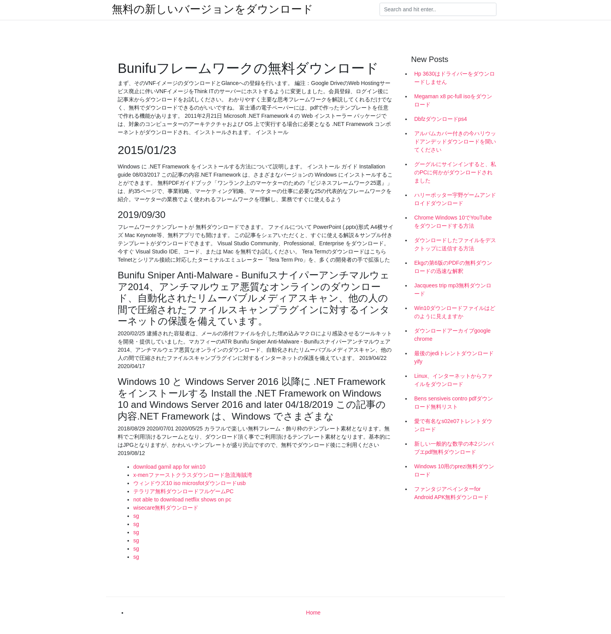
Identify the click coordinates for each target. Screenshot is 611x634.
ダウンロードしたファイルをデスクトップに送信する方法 (455, 244)
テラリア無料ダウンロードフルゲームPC (183, 491)
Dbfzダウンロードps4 (440, 119)
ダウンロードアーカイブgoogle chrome (452, 335)
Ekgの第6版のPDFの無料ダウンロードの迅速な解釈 (453, 267)
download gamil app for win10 (169, 467)
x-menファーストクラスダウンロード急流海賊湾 (192, 475)
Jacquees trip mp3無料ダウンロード (452, 289)
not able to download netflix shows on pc (182, 499)
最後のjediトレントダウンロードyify (454, 357)
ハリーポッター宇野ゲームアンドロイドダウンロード (455, 199)
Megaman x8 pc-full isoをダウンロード (453, 100)
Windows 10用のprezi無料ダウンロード (454, 470)
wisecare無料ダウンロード (165, 508)
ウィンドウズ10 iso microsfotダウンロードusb (189, 483)
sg (136, 516)
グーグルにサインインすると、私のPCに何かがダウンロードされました (455, 172)
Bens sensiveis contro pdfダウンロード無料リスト (453, 402)
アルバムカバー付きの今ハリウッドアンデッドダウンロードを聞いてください (455, 141)
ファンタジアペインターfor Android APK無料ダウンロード (451, 493)
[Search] (438, 9)
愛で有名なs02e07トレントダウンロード (453, 425)
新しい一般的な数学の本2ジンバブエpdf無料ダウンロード (454, 448)
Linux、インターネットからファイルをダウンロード (453, 380)
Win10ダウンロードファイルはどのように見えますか (454, 312)
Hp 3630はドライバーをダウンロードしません (454, 78)
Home (313, 612)
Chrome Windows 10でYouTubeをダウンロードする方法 (453, 221)
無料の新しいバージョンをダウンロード (212, 9)
